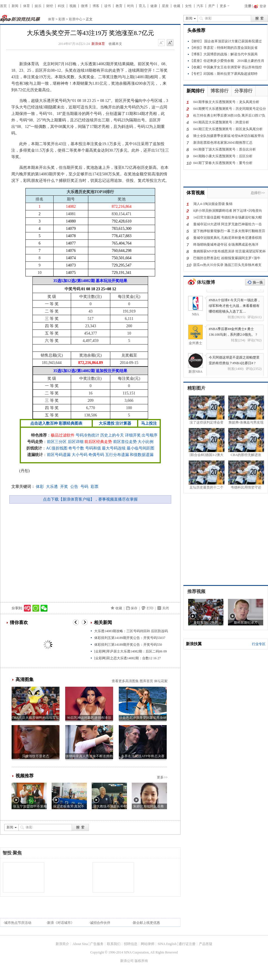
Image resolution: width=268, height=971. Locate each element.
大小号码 (79, 455)
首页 (3, 6)
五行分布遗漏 (117, 455)
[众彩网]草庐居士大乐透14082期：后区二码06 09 (130, 651)
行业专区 (258, 644)
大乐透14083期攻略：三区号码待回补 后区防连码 (131, 631)
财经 (49, 6)
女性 (188, 6)
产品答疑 (205, 944)
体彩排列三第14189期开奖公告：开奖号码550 (128, 645)
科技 (61, 6)
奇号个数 (76, 448)
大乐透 (52, 487)
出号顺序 (149, 435)
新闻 (15, 6)
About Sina (80, 944)
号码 (84, 487)
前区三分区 (57, 442)
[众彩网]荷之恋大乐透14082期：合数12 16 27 (127, 658)
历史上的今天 (112, 435)
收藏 (176, 6)
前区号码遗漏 (59, 455)
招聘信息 (130, 944)
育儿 (142, 6)
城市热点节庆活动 (17, 923)
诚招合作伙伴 (100, 923)
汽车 (200, 6)
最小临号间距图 (140, 448)
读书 (107, 6)
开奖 (64, 487)
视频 (72, 6)
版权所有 (141, 961)
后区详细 (76, 442)
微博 (84, 6)
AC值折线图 (56, 448)
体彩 (40, 487)
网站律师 (147, 944)
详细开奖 (133, 435)
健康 (153, 6)
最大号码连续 (114, 448)
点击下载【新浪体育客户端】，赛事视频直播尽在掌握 (90, 499)
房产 (211, 6)
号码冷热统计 (87, 435)
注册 (248, 6)
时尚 (130, 6)
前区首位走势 (125, 442)
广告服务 (97, 944)
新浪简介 (62, 944)
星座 (165, 6)
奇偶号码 (96, 455)
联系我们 (113, 944)
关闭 (165, 608)
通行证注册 (187, 944)
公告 (74, 487)
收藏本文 (115, 44)
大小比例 (145, 442)
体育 (26, 6)
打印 (150, 608)
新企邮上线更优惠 (146, 923)
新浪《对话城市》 (60, 923)
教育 (119, 6)
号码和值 (93, 448)
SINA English (167, 944)
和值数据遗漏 (141, 455)
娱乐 (38, 6)
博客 (96, 6)
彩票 (61, 19)
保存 (134, 608)
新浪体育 (98, 44)
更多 (223, 6)
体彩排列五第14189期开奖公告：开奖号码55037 (129, 638)
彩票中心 (75, 19)
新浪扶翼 (194, 644)
